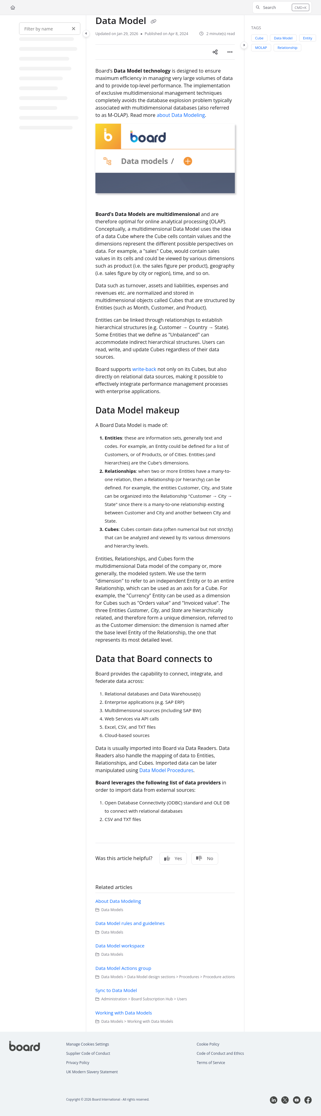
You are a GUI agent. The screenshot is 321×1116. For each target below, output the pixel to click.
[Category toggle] (86, 33)
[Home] (12, 7)
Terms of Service (211, 1062)
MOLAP (261, 47)
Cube (259, 38)
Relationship (288, 47)
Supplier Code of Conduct (88, 1053)
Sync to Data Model (116, 990)
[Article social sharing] (215, 52)
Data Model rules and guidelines (130, 923)
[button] (282, 7)
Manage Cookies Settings (87, 1044)
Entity (307, 38)
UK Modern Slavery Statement (92, 1071)
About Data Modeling (118, 901)
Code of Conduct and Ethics (220, 1053)
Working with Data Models (123, 1013)
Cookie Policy (208, 1044)
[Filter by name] (49, 28)
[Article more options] (230, 52)
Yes (173, 858)
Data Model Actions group (123, 968)
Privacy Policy (77, 1062)
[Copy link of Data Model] (153, 21)
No (204, 858)
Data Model (283, 38)
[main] (165, 523)
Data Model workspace (120, 946)
